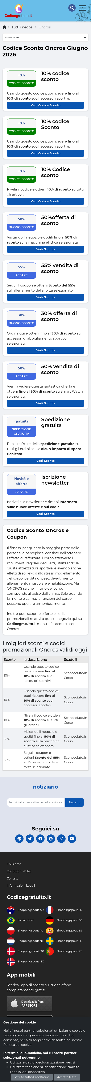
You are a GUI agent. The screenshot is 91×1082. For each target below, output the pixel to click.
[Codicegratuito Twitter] (30, 838)
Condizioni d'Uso (19, 871)
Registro (74, 802)
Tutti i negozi (22, 27)
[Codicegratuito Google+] (19, 838)
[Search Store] (72, 8)
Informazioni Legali (21, 885)
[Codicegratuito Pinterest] (51, 838)
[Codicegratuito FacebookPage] (40, 838)
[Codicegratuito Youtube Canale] (72, 838)
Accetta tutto (66, 1077)
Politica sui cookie (17, 1045)
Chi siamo (14, 864)
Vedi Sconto (45, 249)
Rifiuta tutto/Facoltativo (32, 1077)
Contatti (12, 878)
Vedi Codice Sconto (45, 105)
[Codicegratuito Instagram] (61, 838)
